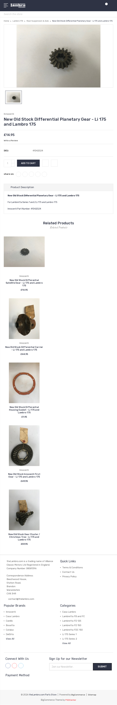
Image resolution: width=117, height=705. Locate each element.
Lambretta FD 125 (71, 621)
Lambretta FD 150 (71, 625)
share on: (9, 174)
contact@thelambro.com (21, 599)
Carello (9, 621)
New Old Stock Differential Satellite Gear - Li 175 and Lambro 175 (24, 283)
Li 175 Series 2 (69, 639)
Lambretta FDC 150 (72, 630)
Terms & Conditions (72, 567)
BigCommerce (78, 695)
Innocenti (11, 612)
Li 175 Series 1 (69, 634)
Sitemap (92, 695)
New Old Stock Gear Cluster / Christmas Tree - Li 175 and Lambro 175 (24, 537)
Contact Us (68, 572)
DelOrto (10, 634)
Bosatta (10, 625)
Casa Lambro (13, 616)
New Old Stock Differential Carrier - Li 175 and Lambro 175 (24, 348)
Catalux (10, 630)
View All (10, 639)
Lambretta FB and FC (73, 616)
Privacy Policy (69, 576)
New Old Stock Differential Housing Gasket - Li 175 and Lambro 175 (24, 410)
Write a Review (11, 140)
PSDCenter (70, 700)
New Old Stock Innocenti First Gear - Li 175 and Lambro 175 (24, 475)
